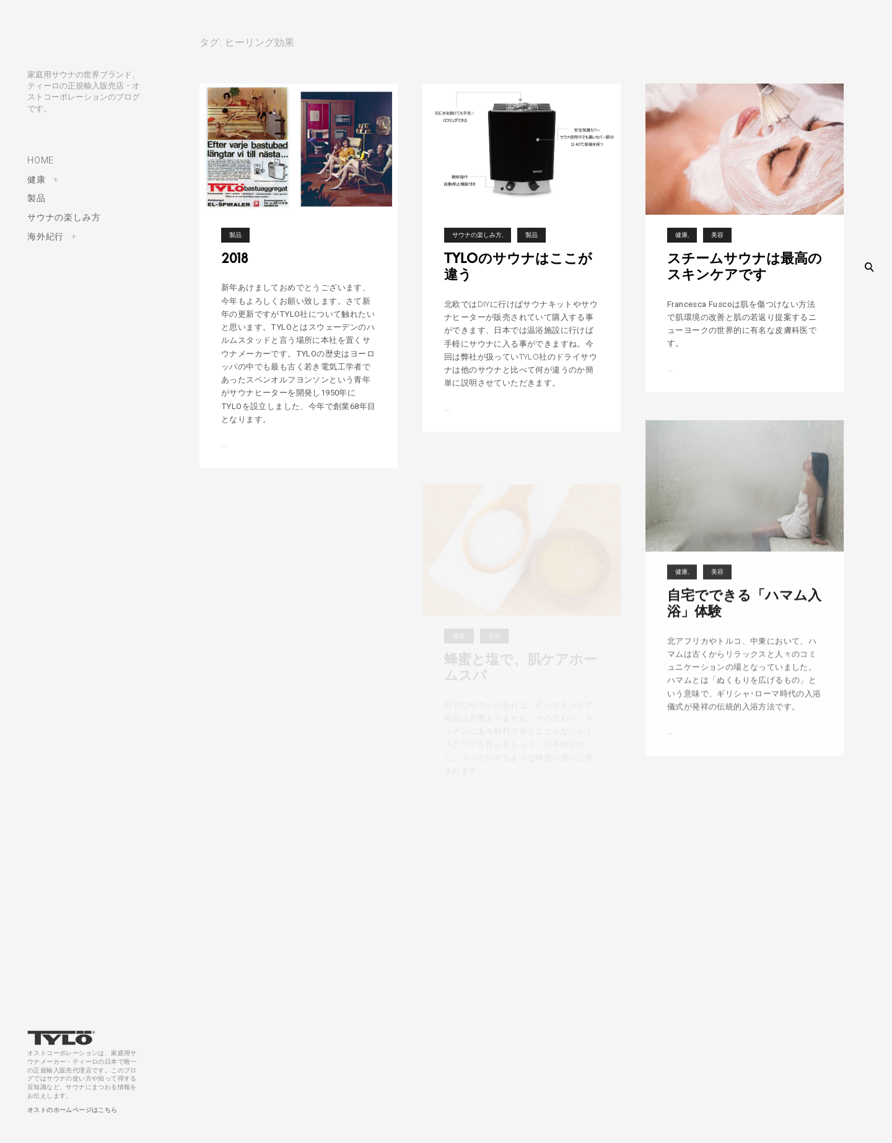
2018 (234, 258)
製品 (36, 198)
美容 (717, 245)
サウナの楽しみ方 (63, 217)
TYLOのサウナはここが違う (518, 266)
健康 (36, 179)
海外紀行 (45, 236)
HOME (40, 160)
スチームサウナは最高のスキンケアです (744, 276)
